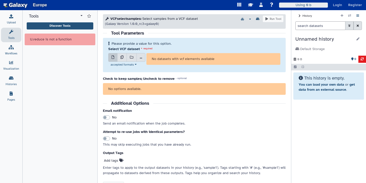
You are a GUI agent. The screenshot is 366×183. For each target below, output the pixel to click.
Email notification (117, 111)
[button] (324, 39)
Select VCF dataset (124, 49)
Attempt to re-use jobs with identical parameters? (144, 132)
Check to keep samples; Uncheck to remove (139, 79)
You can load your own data (321, 84)
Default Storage (310, 49)
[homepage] (15, 5)
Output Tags (113, 153)
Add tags (114, 160)
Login (337, 5)
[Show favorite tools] (89, 16)
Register (355, 5)
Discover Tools (60, 25)
